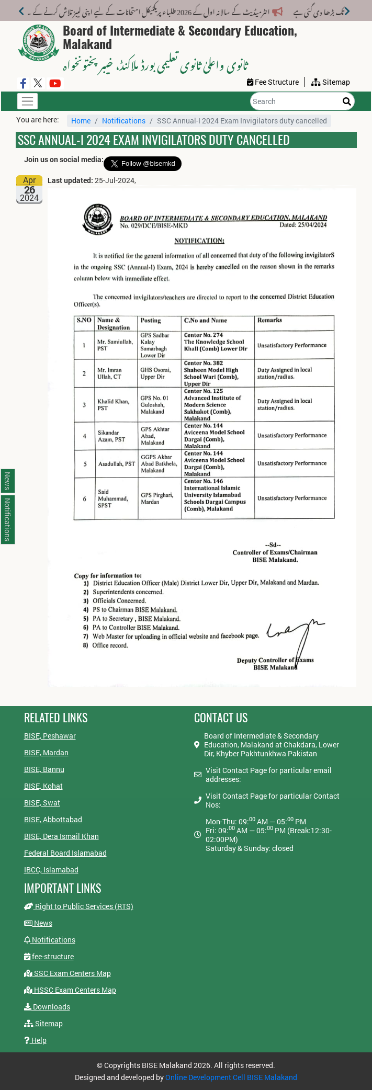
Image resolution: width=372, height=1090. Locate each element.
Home (81, 121)
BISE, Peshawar (50, 736)
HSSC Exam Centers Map (70, 990)
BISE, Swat (42, 803)
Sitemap (43, 1023)
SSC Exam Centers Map (67, 973)
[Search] (302, 101)
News (38, 923)
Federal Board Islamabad (65, 853)
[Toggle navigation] (27, 101)
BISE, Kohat (43, 786)
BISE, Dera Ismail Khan (61, 836)
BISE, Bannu (44, 769)
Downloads (47, 1007)
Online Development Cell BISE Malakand (231, 1077)
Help (35, 1040)
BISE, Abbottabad (53, 819)
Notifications (123, 121)
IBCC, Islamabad (51, 870)
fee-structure (49, 956)
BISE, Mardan (46, 752)
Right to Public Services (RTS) (78, 906)
